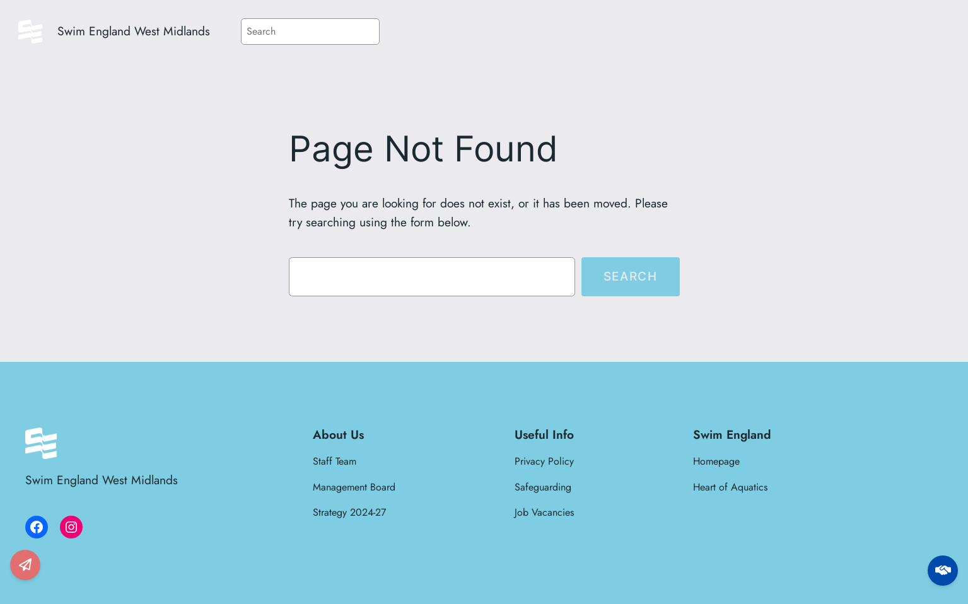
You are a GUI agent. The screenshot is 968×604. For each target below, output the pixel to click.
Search (631, 276)
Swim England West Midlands (133, 31)
